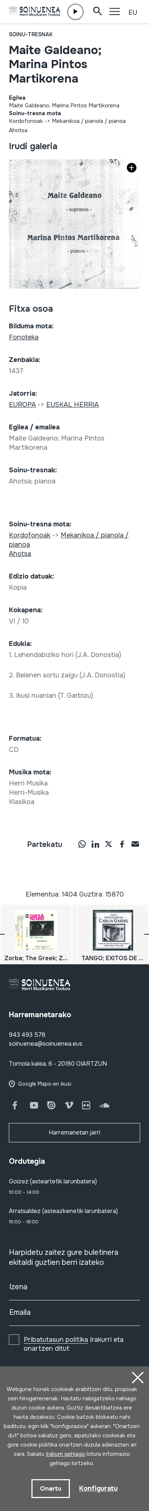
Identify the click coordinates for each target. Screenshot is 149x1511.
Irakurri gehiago (65, 1454)
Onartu (50, 1488)
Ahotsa (18, 130)
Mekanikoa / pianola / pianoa (89, 121)
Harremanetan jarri (74, 1132)
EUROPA (22, 405)
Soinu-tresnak (31, 34)
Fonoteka (23, 337)
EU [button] (132, 13)
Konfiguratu (98, 1488)
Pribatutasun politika (56, 1340)
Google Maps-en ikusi (44, 1084)
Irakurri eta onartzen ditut (73, 1344)
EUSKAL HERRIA (72, 405)
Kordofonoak (26, 121)
